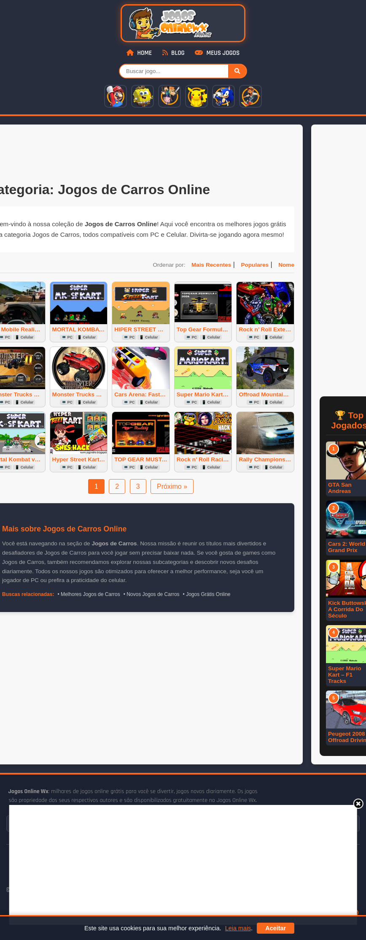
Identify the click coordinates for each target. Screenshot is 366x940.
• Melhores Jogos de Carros (88, 594)
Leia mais (238, 928)
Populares (255, 265)
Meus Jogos (217, 53)
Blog (173, 53)
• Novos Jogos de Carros (152, 594)
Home (139, 53)
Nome (286, 265)
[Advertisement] (167, 864)
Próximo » (172, 486)
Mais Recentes (211, 265)
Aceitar (275, 928)
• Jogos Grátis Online (207, 594)
